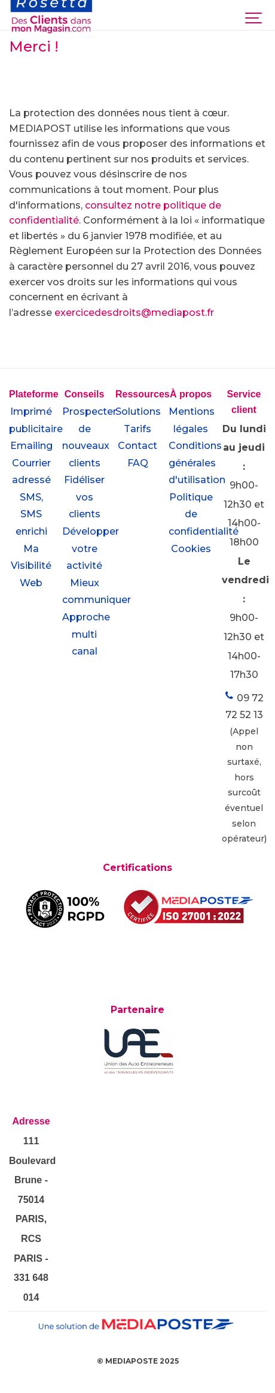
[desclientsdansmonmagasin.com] (51, 17)
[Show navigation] (254, 15)
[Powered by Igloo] (137, 1377)
